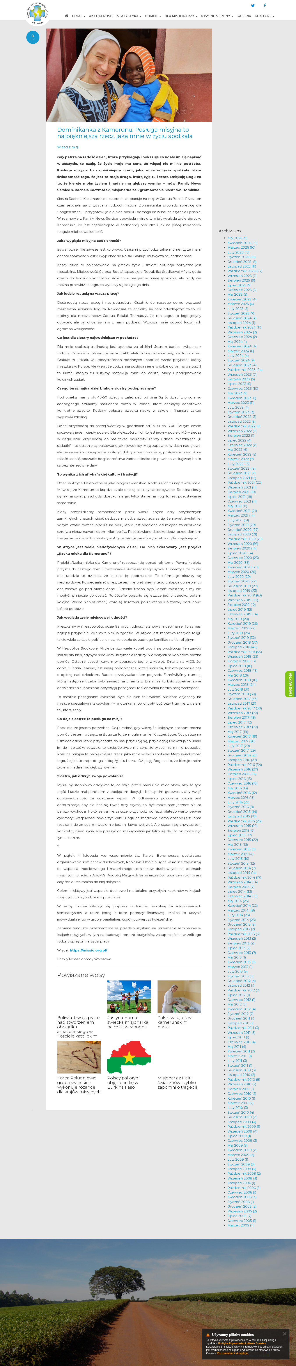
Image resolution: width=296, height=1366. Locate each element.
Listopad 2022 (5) (241, 421)
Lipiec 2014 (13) (239, 891)
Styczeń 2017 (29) (241, 750)
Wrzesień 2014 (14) (242, 882)
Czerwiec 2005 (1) (241, 1221)
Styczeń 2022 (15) (241, 468)
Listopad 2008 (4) (241, 1169)
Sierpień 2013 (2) (240, 943)
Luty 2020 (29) (239, 576)
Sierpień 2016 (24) (242, 774)
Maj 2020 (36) (238, 562)
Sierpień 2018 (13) (241, 661)
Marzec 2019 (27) (241, 628)
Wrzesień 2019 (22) (242, 600)
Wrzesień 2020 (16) (242, 544)
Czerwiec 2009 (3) (242, 1140)
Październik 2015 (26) (244, 821)
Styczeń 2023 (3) (240, 412)
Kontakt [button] (265, 15)
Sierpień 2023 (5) (241, 379)
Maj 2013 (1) (236, 957)
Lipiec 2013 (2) (239, 948)
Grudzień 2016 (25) (242, 755)
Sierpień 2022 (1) (240, 435)
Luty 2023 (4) (238, 407)
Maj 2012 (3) (237, 1004)
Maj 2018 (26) (238, 675)
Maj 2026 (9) (237, 238)
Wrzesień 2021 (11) (242, 487)
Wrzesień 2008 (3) (242, 1178)
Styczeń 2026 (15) (241, 257)
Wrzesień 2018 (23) (242, 656)
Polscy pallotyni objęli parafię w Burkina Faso (123, 1082)
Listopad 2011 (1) (240, 1023)
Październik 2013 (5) (243, 934)
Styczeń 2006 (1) (240, 1202)
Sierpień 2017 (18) (241, 717)
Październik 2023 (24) (245, 370)
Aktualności (101, 15)
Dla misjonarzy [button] (181, 15)
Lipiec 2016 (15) (239, 779)
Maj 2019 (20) (238, 619)
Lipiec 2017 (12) (239, 722)
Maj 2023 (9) (237, 393)
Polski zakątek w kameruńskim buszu (174, 1022)
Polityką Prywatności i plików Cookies (242, 1343)
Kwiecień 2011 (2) (241, 1051)
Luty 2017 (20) (238, 746)
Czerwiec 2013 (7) (241, 953)
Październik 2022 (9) (244, 426)
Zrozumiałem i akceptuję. (232, 1353)
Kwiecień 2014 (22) (242, 905)
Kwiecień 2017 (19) (242, 736)
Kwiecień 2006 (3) (242, 1197)
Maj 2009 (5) (237, 1145)
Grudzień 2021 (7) (241, 473)
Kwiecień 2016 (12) (242, 793)
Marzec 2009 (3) (240, 1155)
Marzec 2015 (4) (240, 854)
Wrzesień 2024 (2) (242, 332)
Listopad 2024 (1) (241, 323)
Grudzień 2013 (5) (241, 924)
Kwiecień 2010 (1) (241, 1098)
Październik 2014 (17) (244, 877)
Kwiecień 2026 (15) (242, 243)
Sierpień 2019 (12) (241, 605)
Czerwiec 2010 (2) (241, 1093)
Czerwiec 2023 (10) (242, 388)
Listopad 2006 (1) (241, 1183)
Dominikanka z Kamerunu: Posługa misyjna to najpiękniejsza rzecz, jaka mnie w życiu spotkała (125, 133)
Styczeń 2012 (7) (240, 1014)
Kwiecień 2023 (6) (241, 398)
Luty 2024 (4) (238, 356)
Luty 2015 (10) (238, 858)
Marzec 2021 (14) (241, 515)
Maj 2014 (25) (238, 901)
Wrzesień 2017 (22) (242, 713)
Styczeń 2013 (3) (240, 976)
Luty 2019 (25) (238, 633)
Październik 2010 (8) (243, 1079)
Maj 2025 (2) (237, 294)
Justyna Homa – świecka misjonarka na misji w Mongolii (127, 1022)
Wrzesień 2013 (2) (241, 938)
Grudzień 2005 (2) (242, 1206)
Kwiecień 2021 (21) (242, 511)
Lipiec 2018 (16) (239, 666)
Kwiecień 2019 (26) (242, 623)
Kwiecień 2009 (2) (242, 1150)
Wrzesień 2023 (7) (242, 374)
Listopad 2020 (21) (242, 534)
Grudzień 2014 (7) (241, 868)
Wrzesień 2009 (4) (242, 1131)
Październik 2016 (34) (244, 765)
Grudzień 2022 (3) (241, 417)
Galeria (244, 15)
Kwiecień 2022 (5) (241, 454)
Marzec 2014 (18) (241, 910)
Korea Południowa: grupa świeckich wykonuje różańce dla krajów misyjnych (79, 1084)
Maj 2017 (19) (237, 732)
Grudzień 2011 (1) (240, 1018)
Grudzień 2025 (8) (242, 262)
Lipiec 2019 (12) (239, 609)
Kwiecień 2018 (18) (242, 680)
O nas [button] (78, 15)
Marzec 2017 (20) (241, 741)
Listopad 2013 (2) (241, 929)
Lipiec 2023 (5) (239, 384)
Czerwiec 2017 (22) (242, 727)
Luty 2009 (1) (237, 1159)
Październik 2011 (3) (243, 1028)
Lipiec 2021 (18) (239, 497)
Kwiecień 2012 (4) (241, 1009)
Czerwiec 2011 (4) (241, 1042)
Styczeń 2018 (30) (241, 694)
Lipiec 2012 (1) (238, 995)
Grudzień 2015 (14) (242, 812)
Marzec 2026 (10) (241, 247)
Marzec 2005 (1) (240, 1225)
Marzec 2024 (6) (240, 351)
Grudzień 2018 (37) (242, 642)
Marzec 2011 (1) (239, 1056)
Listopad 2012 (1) (240, 985)
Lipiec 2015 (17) (239, 835)
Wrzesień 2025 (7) (242, 276)
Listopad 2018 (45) (242, 647)
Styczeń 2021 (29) (241, 525)
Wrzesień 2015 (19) (242, 826)
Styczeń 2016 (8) (240, 807)
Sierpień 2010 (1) (240, 1089)
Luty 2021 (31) (238, 520)
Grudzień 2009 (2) (242, 1117)
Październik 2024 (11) (244, 327)
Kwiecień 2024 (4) (242, 346)
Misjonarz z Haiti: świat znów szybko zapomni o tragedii (177, 1082)
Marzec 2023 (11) (241, 402)
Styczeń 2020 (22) (242, 581)
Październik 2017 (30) (244, 708)
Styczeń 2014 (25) (241, 920)
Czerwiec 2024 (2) (242, 337)
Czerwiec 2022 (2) (242, 445)
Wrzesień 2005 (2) (242, 1211)
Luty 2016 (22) (238, 802)
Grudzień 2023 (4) (242, 365)
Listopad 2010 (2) (241, 1075)
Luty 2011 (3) (237, 1061)
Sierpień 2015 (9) (241, 830)
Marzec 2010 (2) (240, 1103)
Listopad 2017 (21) (241, 703)
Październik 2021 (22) (244, 482)
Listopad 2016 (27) (242, 760)
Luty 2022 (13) (238, 464)
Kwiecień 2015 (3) (241, 849)
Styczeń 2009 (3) (241, 1164)
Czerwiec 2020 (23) (243, 558)
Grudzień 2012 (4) (241, 981)
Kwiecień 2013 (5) (241, 962)
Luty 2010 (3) (237, 1108)
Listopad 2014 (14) (242, 873)
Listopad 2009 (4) (241, 1122)
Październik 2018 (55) (244, 652)
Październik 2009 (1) (243, 1126)
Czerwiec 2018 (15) (242, 670)
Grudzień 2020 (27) (243, 530)
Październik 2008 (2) (244, 1173)
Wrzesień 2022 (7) (242, 431)
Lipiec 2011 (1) (238, 1037)
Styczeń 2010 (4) (240, 1112)
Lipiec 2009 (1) (239, 1136)
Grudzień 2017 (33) (242, 699)
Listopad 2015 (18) (242, 816)
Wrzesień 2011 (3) (241, 1032)
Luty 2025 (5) (237, 309)
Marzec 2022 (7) (240, 459)
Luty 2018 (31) (238, 689)
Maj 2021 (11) (237, 506)
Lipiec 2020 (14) (240, 553)
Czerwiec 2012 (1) (241, 1000)
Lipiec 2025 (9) (239, 285)
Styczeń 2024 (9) (241, 360)
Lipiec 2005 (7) (239, 1216)
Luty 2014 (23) (238, 915)
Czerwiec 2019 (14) (242, 614)
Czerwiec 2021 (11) (242, 501)
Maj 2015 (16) (237, 844)
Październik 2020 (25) (245, 539)
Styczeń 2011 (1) (239, 1065)
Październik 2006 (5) (244, 1188)
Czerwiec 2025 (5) (242, 290)
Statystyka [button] (129, 15)
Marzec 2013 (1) (240, 967)
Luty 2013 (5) (237, 971)
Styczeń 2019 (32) (241, 637)
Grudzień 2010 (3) (241, 1070)
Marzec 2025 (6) (240, 304)
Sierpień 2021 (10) (241, 492)
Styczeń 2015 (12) (241, 863)
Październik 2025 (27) (244, 271)
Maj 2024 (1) (237, 341)
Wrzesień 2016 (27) (242, 769)
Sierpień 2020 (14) (242, 548)
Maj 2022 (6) (237, 449)
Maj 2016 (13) (237, 788)
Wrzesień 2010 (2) (241, 1084)
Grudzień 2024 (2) (242, 318)
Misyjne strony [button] (217, 15)
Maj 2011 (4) (236, 1047)
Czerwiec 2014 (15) (242, 896)
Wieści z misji (67, 147)
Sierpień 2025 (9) (241, 280)
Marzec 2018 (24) (241, 684)
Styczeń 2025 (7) (240, 313)
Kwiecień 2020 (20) (243, 567)
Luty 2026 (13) (238, 252)
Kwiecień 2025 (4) (242, 299)
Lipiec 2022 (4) (239, 440)
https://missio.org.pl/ (88, 950)
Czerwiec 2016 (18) (242, 783)
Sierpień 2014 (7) (241, 887)
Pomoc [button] (153, 15)
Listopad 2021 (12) (241, 478)
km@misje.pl (162, 1317)
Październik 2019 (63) (244, 595)
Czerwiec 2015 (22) (242, 840)
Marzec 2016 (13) (241, 797)
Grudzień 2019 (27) (242, 586)
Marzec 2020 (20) (241, 572)
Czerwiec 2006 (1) (241, 1192)
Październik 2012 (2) (243, 990)
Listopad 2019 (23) (242, 591)
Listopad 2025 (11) (241, 266)
